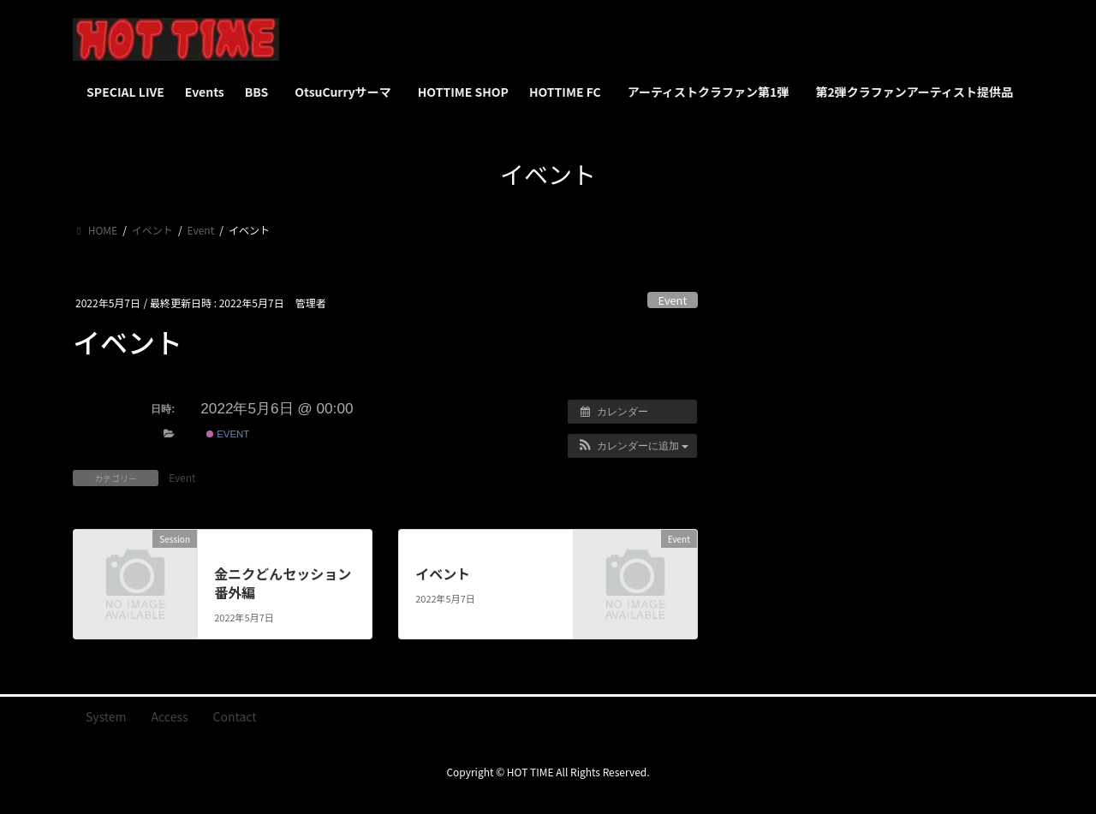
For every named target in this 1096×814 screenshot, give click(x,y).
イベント (442, 573)
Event (673, 300)
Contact (235, 716)
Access (170, 716)
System (106, 716)
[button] (632, 446)
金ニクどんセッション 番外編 (282, 583)
